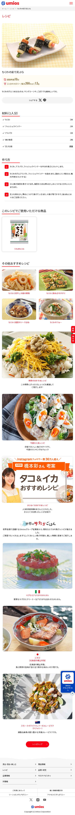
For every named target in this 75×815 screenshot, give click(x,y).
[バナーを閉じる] (72, 693)
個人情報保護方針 (56, 790)
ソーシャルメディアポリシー (18, 795)
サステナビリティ (44, 775)
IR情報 (5, 781)
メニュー (71, 3)
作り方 (73, 338)
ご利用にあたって (19, 790)
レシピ (12, 8)
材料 (73, 329)
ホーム (4, 8)
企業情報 (6, 775)
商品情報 (41, 764)
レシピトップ (37, 744)
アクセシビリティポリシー (56, 795)
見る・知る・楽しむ (9, 764)
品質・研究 (42, 770)
